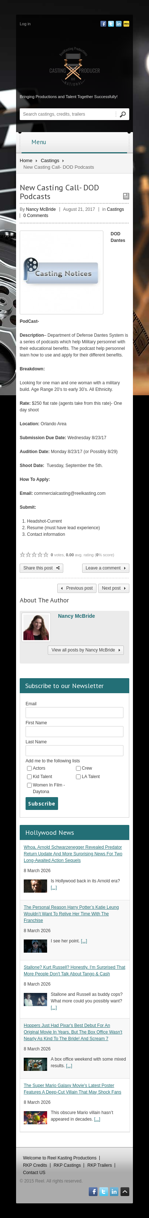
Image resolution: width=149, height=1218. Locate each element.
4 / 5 (40, 554)
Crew (87, 768)
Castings (50, 160)
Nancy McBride (41, 209)
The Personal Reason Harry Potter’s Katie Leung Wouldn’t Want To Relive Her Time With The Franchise (71, 914)
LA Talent (91, 776)
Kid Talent (42, 776)
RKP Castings (67, 1165)
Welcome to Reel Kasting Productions (59, 1158)
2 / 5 (28, 554)
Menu (76, 142)
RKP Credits (35, 1165)
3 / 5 (34, 554)
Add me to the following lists (53, 760)
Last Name (36, 741)
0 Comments (35, 215)
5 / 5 (46, 554)
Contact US (34, 1172)
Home (26, 160)
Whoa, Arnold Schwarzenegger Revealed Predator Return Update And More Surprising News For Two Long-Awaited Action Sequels (73, 854)
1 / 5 (23, 554)
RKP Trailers (99, 1165)
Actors (39, 768)
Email (31, 703)
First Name (36, 722)
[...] (54, 887)
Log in (25, 24)
